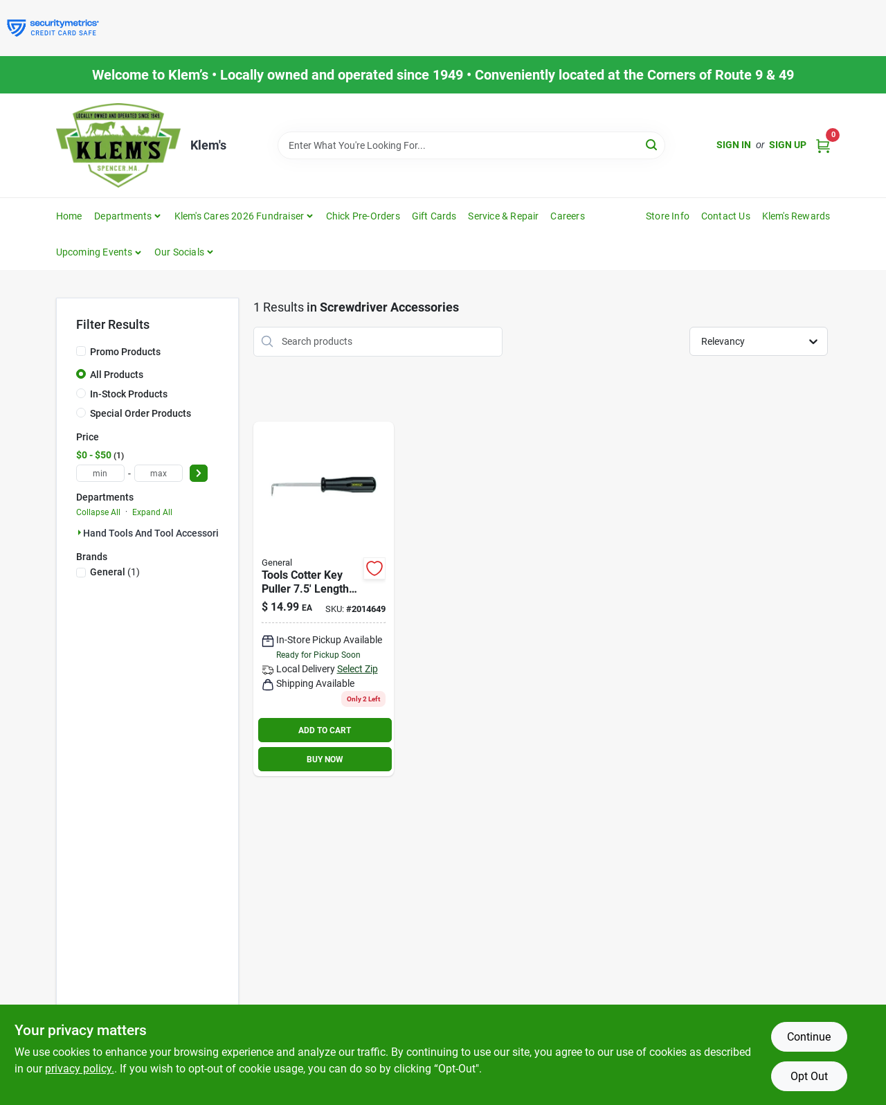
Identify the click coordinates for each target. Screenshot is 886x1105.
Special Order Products (140, 413)
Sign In (733, 144)
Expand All (152, 512)
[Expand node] (79, 532)
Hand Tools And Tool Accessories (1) (163, 533)
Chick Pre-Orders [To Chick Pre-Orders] (363, 216)
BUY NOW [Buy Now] (325, 759)
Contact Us (725, 216)
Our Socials (179, 252)
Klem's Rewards (796, 216)
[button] (99, 252)
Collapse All (98, 512)
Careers (567, 216)
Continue (809, 1036)
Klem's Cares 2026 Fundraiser (239, 216)
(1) (115, 571)
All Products (116, 374)
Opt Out (809, 1076)
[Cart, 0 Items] (823, 145)
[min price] (100, 473)
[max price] (158, 473)
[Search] (652, 144)
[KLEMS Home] (118, 145)
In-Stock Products (129, 393)
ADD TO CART (324, 730)
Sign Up (787, 144)
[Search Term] (471, 145)
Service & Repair (503, 216)
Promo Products (125, 351)
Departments (123, 216)
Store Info (667, 216)
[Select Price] (199, 473)
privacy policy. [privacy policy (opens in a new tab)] (79, 1068)
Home (69, 216)
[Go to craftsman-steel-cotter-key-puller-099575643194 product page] (323, 599)
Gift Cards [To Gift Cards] (434, 216)
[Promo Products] (81, 351)
